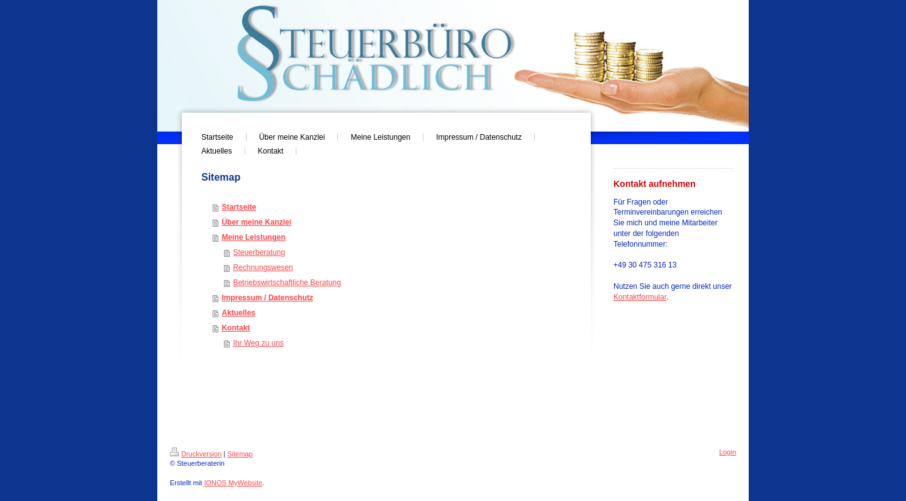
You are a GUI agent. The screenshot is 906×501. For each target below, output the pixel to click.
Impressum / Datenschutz (267, 297)
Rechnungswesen (263, 267)
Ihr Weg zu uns (258, 343)
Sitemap (239, 454)
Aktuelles (238, 312)
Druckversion (195, 454)
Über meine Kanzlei (256, 222)
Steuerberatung (259, 252)
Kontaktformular (639, 297)
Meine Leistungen (253, 237)
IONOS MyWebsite (233, 483)
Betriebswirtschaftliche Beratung (286, 282)
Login (727, 452)
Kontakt (235, 328)
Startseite (238, 207)
